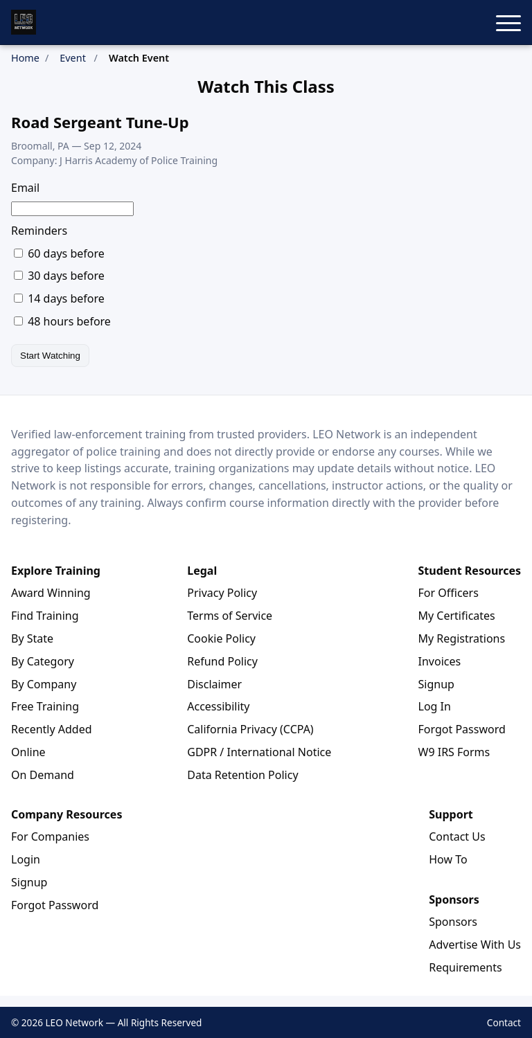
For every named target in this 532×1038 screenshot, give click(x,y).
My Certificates (456, 615)
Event (73, 57)
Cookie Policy (221, 638)
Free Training (45, 706)
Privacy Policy (222, 592)
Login (25, 859)
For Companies (50, 836)
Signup (436, 684)
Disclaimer (214, 684)
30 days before (59, 275)
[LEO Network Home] (23, 22)
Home (25, 57)
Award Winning (51, 592)
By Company (43, 684)
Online (28, 752)
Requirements (465, 967)
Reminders (39, 230)
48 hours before (62, 321)
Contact (504, 1022)
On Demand (42, 774)
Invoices (439, 661)
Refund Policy (222, 661)
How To (448, 859)
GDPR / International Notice (259, 752)
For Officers (448, 592)
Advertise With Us (475, 944)
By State (32, 638)
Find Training (45, 615)
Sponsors (453, 921)
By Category (42, 661)
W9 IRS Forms (454, 752)
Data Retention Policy (242, 774)
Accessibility (218, 706)
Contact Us (457, 836)
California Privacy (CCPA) (250, 729)
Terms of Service (229, 615)
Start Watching (50, 355)
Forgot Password (462, 729)
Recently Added (51, 729)
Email (25, 187)
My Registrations (462, 638)
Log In (434, 706)
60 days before (59, 253)
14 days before (59, 298)
